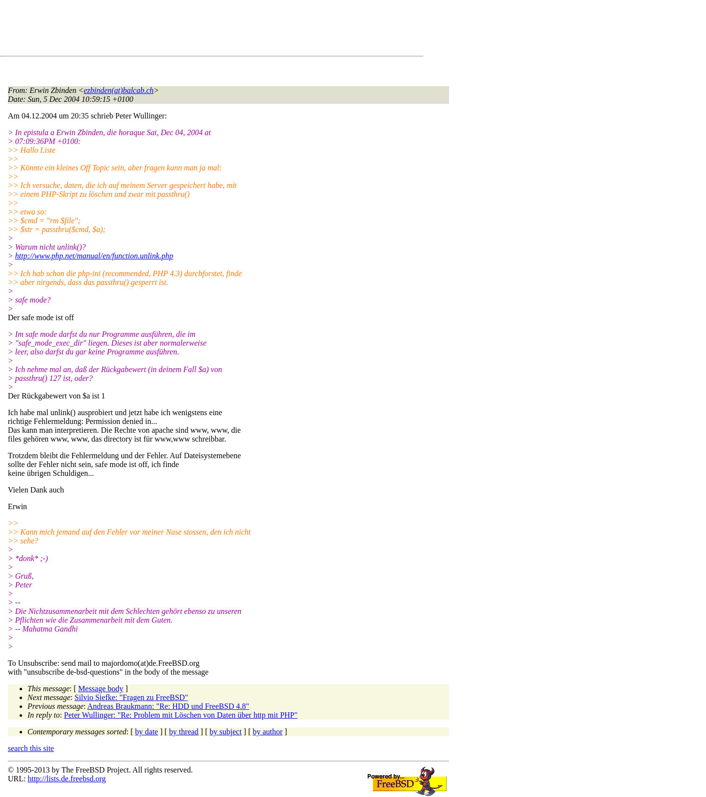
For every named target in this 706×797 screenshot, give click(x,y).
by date (146, 731)
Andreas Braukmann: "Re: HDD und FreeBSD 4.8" (168, 706)
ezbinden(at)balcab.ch (119, 90)
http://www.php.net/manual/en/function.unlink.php (94, 256)
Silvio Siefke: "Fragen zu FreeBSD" (131, 697)
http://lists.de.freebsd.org (66, 778)
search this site (31, 748)
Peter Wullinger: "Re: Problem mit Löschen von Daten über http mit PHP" (181, 715)
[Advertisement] (186, 30)
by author (267, 731)
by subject (226, 731)
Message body (101, 688)
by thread (184, 731)
